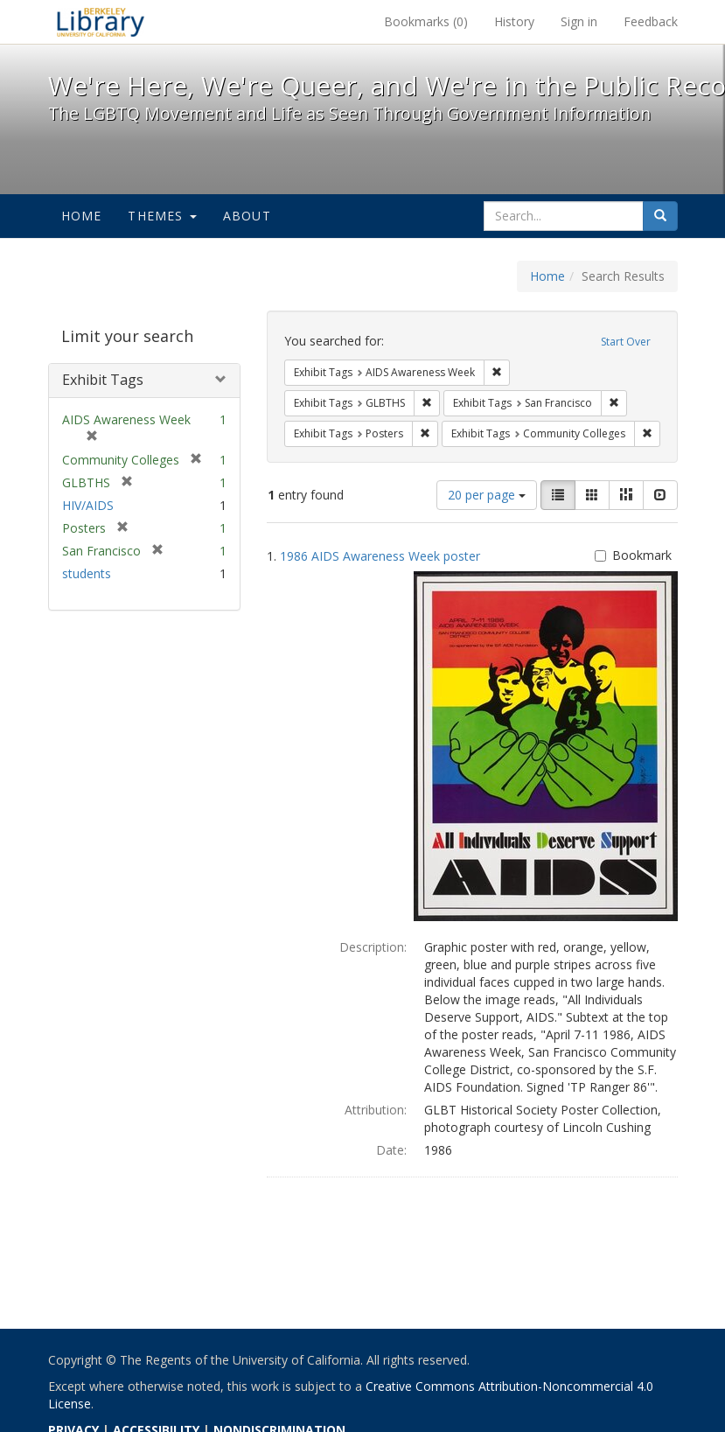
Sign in (579, 21)
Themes (162, 215)
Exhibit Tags (102, 379)
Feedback (651, 21)
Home (81, 215)
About (247, 215)
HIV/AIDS (88, 505)
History (514, 21)
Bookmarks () (426, 21)
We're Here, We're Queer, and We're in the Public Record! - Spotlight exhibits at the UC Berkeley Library (100, 22)
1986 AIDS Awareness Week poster (380, 556)
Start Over (626, 341)
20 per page (487, 494)
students (86, 573)
